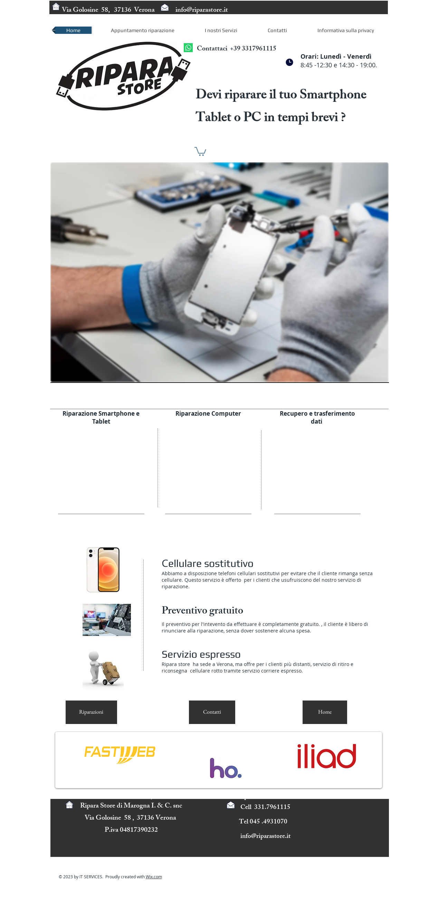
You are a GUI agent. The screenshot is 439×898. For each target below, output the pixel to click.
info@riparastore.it (201, 10)
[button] (200, 151)
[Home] (325, 712)
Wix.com (154, 876)
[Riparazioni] (91, 712)
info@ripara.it (242, 797)
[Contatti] (212, 712)
